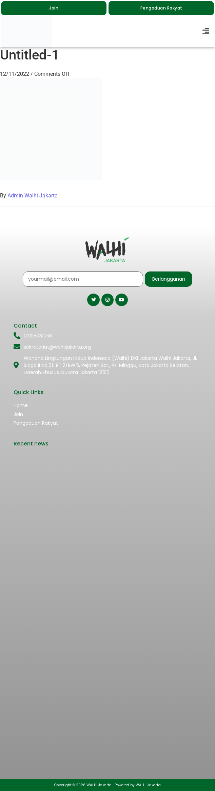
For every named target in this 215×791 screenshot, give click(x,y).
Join (18, 414)
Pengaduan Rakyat (36, 423)
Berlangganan (168, 279)
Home (21, 405)
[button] (206, 31)
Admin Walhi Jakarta (32, 195)
